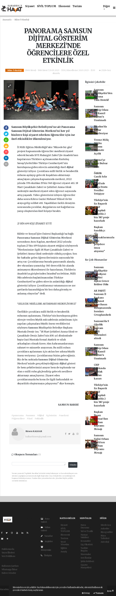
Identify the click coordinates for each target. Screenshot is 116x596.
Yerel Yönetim (65, 543)
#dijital (40, 415)
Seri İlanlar (86, 557)
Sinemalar (86, 554)
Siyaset (30, 6)
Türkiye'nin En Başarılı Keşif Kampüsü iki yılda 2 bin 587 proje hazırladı (101, 210)
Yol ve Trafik (87, 531)
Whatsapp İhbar (9, 569)
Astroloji (105, 541)
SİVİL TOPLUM (46, 6)
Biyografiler (107, 532)
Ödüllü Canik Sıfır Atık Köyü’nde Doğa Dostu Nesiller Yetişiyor (100, 183)
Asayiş (64, 551)
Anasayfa (7, 19)
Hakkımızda (8, 549)
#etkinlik (39, 418)
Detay (86, 593)
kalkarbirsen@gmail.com (38, 436)
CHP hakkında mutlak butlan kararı (100, 371)
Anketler (105, 528)
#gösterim (51, 415)
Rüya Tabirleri (105, 537)
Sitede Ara (106, 525)
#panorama (17, 415)
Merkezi (66, 237)
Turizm (77, 6)
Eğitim (64, 548)
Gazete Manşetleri (86, 566)
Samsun (36, 237)
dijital (70, 167)
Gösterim (55, 237)
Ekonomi (64, 6)
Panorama (24, 237)
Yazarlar (47, 536)
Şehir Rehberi (87, 561)
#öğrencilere (18, 418)
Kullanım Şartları (10, 566)
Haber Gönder (9, 573)
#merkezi (64, 415)
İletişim (46, 555)
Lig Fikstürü (87, 544)
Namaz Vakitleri (85, 536)
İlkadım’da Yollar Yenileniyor (101, 130)
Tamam (98, 593)
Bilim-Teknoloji (21, 19)
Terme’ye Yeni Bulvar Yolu (101, 163)
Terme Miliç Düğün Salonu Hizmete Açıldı (101, 146)
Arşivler (47, 541)
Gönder (73, 465)
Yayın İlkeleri (8, 552)
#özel (29, 418)
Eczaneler (86, 541)
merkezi (59, 151)
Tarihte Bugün (84, 549)
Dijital (45, 237)
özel (63, 167)
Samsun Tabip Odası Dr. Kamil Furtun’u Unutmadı (101, 113)
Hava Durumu (85, 526)
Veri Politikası (8, 556)
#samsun (30, 415)
